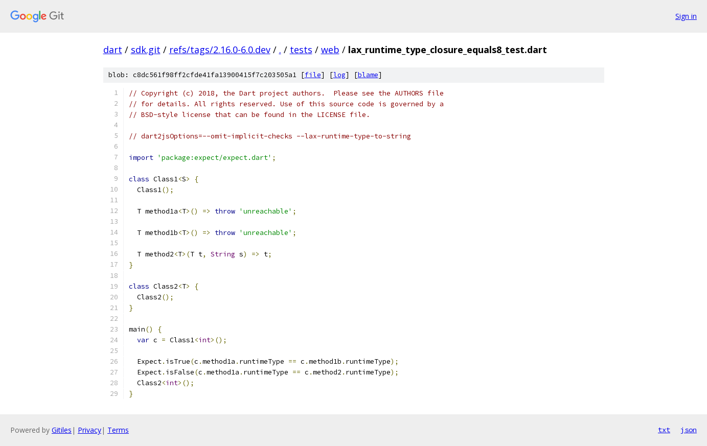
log (339, 75)
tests (301, 49)
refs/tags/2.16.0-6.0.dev (219, 49)
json (688, 429)
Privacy (89, 430)
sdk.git (146, 49)
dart (112, 49)
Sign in (686, 16)
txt (664, 429)
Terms (118, 430)
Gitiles (62, 430)
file (313, 75)
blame (368, 75)
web (330, 49)
